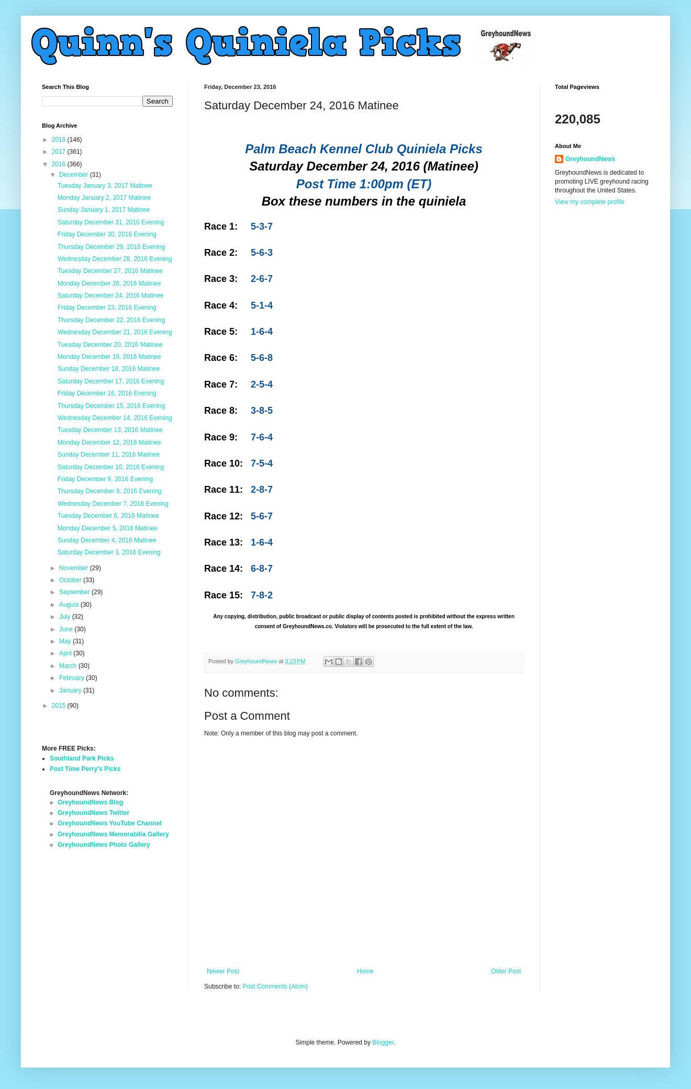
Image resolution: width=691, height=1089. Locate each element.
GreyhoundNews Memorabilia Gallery (113, 834)
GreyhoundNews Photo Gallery (104, 844)
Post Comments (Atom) (275, 986)
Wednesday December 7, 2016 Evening (113, 503)
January (71, 690)
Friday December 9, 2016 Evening (105, 479)
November (74, 568)
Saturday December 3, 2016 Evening (109, 552)
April (66, 653)
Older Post (506, 971)
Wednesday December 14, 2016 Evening (115, 418)
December (74, 174)
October (71, 580)
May (66, 641)
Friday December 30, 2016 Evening (107, 234)
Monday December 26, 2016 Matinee (109, 283)
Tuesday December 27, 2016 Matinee (110, 271)
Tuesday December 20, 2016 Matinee (110, 344)
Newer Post (223, 971)
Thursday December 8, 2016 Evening (110, 491)
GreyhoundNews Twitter (93, 812)
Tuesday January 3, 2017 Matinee (105, 185)
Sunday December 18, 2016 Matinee (109, 368)
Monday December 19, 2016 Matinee (109, 356)
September (75, 592)
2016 (60, 164)
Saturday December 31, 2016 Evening (111, 222)
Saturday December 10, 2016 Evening (111, 467)
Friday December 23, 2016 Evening (107, 307)
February (72, 678)
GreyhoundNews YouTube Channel (110, 823)
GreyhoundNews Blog (90, 802)
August (70, 604)
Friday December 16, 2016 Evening (107, 393)
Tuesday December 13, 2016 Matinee (110, 430)
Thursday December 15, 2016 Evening (111, 406)
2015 (60, 705)
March (69, 666)
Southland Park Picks (82, 758)
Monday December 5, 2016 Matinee (108, 528)
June (66, 629)
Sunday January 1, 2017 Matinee (104, 209)
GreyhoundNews (590, 159)
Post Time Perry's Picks (85, 769)
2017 (60, 151)
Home (365, 971)
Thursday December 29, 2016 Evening (111, 247)
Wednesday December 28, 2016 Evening (115, 259)
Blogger (383, 1042)
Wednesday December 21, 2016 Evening (115, 332)
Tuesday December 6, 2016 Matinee (108, 515)
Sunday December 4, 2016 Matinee (107, 540)
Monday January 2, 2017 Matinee (104, 197)
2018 (60, 139)
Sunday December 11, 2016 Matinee (109, 454)
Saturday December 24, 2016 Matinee (111, 295)
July (65, 616)
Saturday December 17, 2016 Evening (111, 381)
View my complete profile (590, 202)
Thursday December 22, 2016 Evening (111, 320)
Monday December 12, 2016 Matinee (109, 442)
